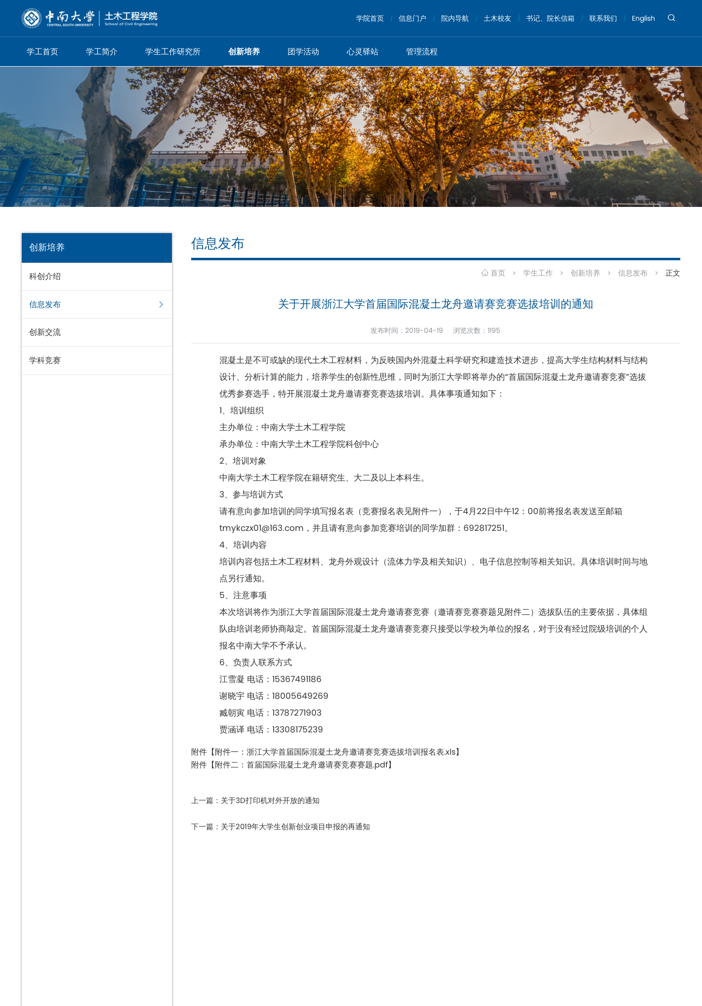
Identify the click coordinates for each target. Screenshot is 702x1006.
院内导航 (455, 18)
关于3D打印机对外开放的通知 (270, 800)
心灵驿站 (362, 51)
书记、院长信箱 (550, 18)
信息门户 (412, 18)
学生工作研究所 (173, 51)
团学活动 (303, 51)
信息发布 (633, 273)
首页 (493, 273)
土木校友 (497, 18)
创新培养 (244, 51)
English (643, 18)
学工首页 (42, 51)
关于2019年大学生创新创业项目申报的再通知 (295, 826)
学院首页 (370, 18)
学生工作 (538, 273)
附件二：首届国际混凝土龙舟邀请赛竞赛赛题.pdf (301, 764)
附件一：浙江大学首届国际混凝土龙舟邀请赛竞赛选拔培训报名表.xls (335, 752)
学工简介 (102, 51)
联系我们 (603, 18)
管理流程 (422, 51)
